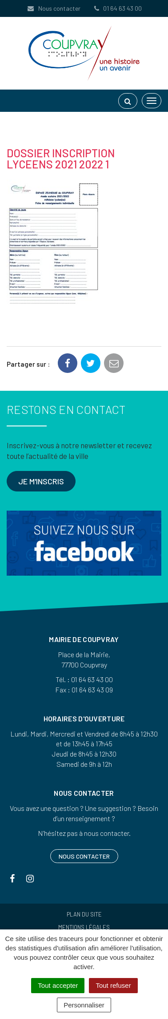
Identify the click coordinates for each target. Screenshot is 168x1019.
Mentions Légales (84, 927)
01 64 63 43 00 (117, 8)
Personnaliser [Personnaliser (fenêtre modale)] (84, 1005)
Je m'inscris (41, 481)
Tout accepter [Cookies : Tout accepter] (58, 985)
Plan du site (84, 914)
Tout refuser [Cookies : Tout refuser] (113, 985)
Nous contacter (53, 8)
